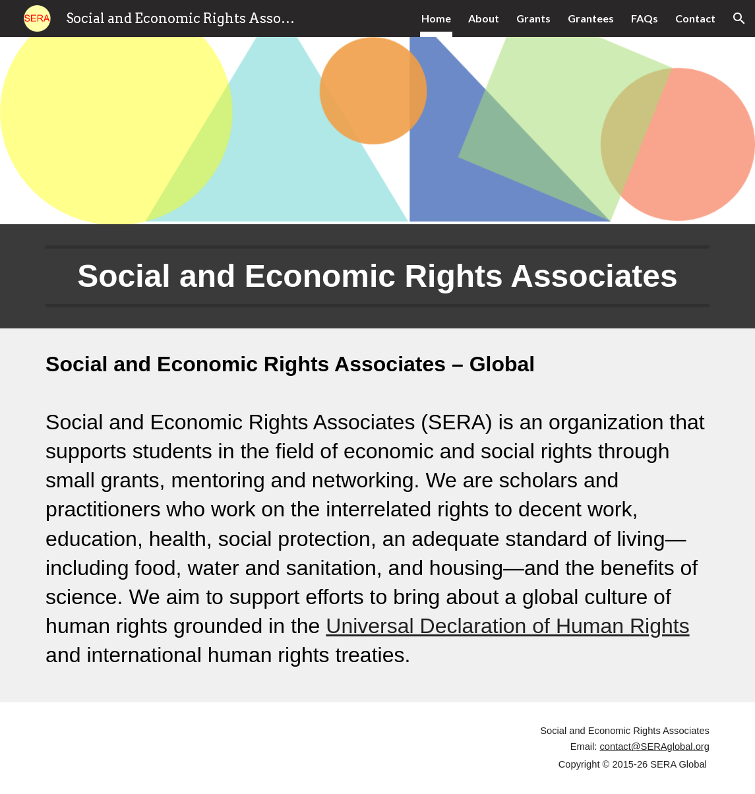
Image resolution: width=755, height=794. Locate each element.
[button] (739, 18)
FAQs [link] (644, 18)
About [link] (483, 18)
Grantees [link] (591, 18)
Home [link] (436, 18)
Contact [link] (695, 18)
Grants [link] (533, 18)
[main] (377, 276)
